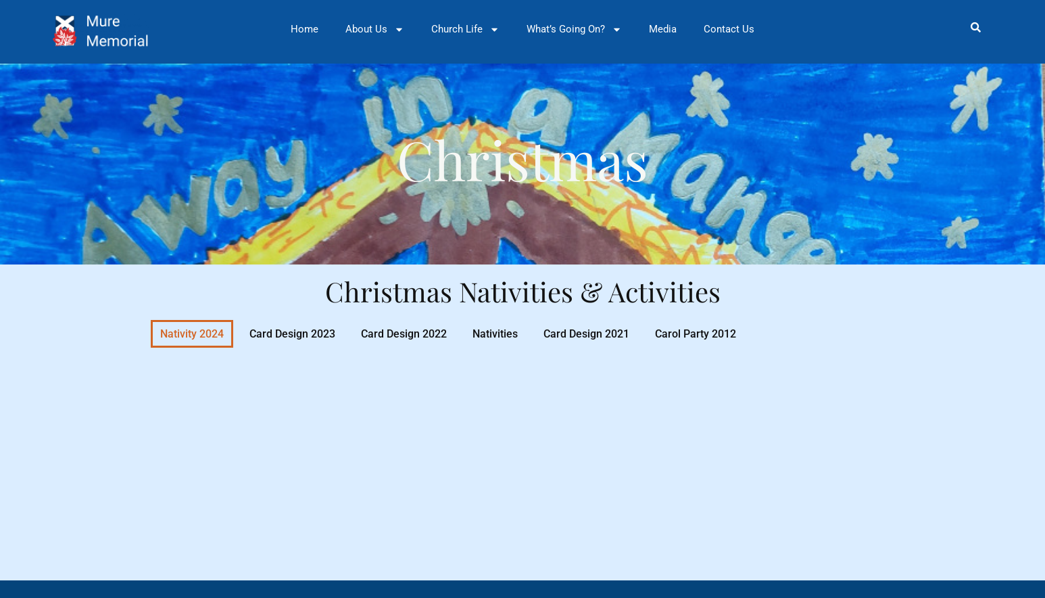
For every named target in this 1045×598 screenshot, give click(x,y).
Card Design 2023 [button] (292, 333)
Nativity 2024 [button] (192, 333)
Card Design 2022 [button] (404, 333)
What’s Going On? (574, 29)
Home (304, 29)
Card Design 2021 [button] (586, 333)
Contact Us (729, 29)
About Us (374, 29)
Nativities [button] (495, 333)
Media (663, 29)
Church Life (465, 29)
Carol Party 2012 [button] (695, 333)
